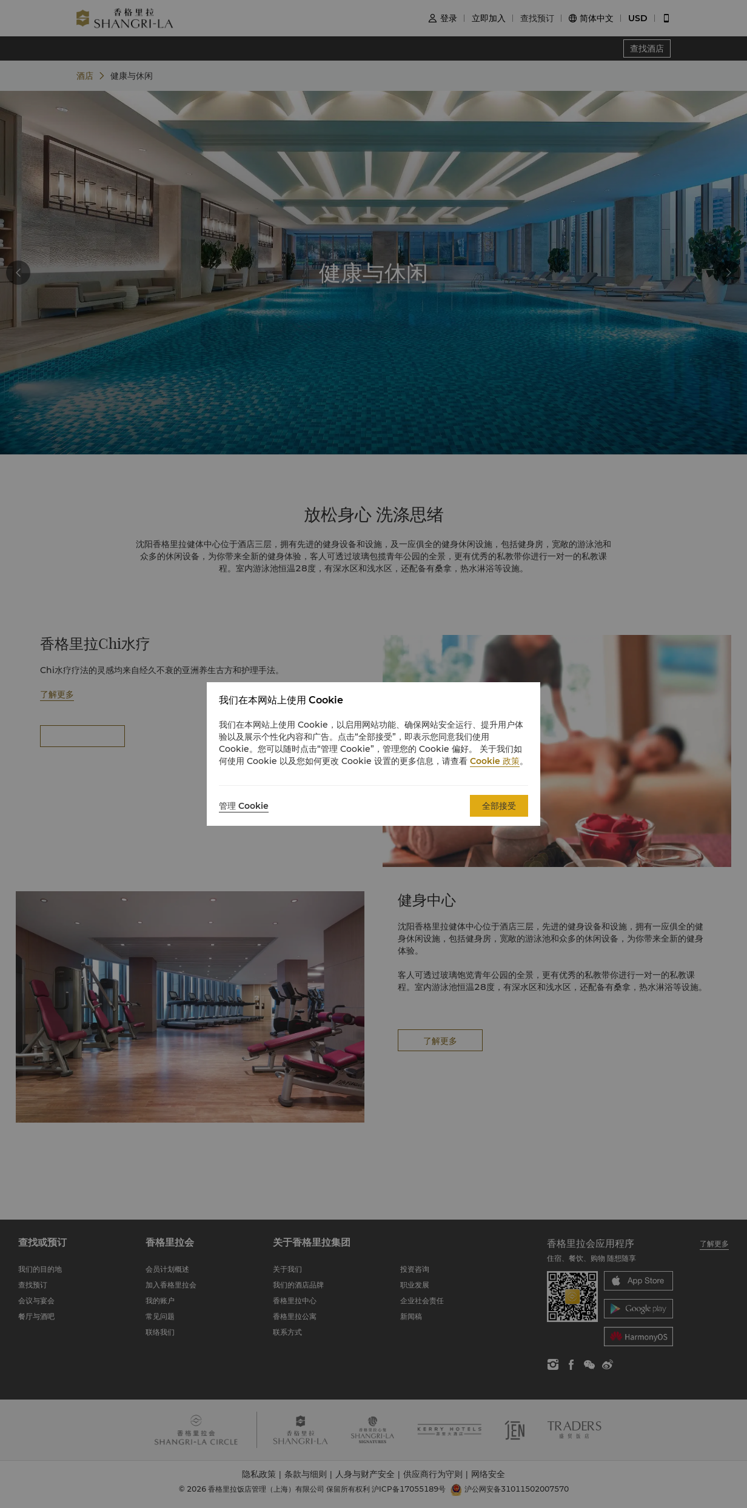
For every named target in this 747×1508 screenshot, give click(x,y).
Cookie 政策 (495, 761)
